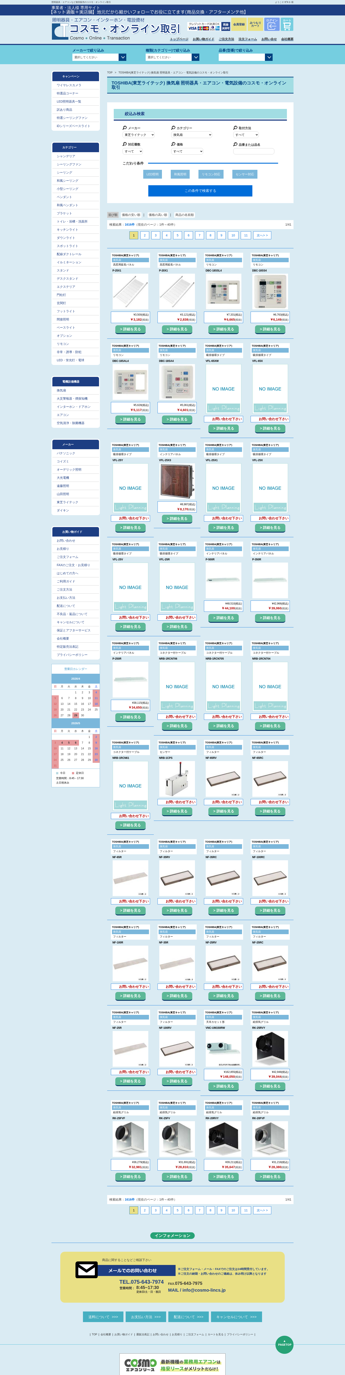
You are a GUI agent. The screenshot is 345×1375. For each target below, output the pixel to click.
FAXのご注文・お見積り (73, 565)
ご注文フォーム (67, 557)
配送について (66, 606)
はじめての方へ (67, 573)
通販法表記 (142, 1334)
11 (246, 235)
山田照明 (63, 494)
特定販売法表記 (67, 646)
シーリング (64, 172)
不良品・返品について (72, 614)
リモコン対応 (211, 174)
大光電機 (63, 477)
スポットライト (67, 246)
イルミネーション (69, 262)
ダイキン (63, 510)
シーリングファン (69, 164)
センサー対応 (245, 174)
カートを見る (216, 1334)
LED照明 (153, 174)
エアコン (63, 415)
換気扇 (61, 390)
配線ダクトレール (69, 254)
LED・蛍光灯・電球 (70, 360)
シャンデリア (66, 156)
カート (287, 20)
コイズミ (63, 461)
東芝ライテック (67, 502)
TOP (109, 72)
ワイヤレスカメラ (69, 85)
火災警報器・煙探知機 (72, 398)
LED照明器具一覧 (69, 101)
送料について (89, 1317)
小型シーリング (67, 189)
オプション (64, 335)
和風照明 (180, 174)
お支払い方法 (66, 597)
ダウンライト (66, 237)
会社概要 (287, 39)
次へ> (261, 235)
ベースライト (66, 327)
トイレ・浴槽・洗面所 (72, 221)
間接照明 (63, 319)
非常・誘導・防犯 (69, 352)
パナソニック (66, 453)
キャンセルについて (70, 622)
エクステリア (66, 286)
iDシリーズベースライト (73, 126)
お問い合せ (269, 39)
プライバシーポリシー (72, 655)
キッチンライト (67, 229)
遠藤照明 (63, 486)
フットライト (66, 311)
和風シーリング (67, 180)
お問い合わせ (66, 540)
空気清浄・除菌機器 (70, 423)
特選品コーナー (67, 93)
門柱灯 (61, 295)
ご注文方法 (226, 39)
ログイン (272, 20)
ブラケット (64, 213)
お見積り (63, 548)
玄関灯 (61, 303)
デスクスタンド (67, 278)
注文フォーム (248, 39)
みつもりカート (255, 24)
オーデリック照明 (69, 469)
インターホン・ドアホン (74, 406)
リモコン (63, 344)
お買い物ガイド (203, 39)
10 (233, 235)
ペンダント (64, 197)
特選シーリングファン (72, 118)
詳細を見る (132, 329)
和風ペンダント (67, 205)
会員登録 (239, 24)
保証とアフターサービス (74, 630)
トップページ (179, 39)
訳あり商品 (64, 109)
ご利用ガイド (66, 581)
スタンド (63, 270)
